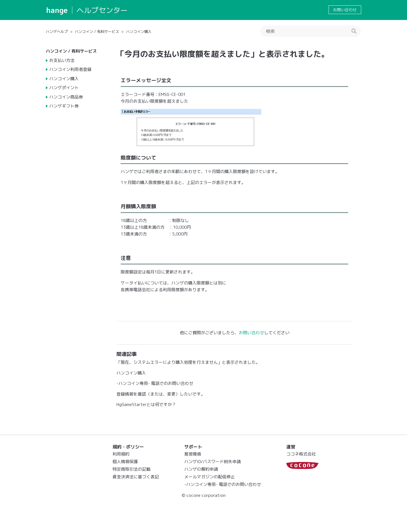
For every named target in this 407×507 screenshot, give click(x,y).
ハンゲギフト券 (64, 106)
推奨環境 (192, 454)
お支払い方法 (62, 60)
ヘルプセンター (102, 10)
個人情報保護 (125, 462)
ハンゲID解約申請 (201, 469)
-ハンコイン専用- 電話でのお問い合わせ (154, 383)
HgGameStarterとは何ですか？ (146, 404)
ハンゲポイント (64, 88)
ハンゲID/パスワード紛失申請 (212, 462)
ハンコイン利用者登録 (70, 69)
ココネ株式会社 (301, 454)
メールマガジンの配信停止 (209, 477)
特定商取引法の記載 (131, 469)
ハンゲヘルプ (57, 31)
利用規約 (121, 454)
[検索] (310, 31)
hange (57, 10)
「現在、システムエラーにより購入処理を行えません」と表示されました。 (188, 362)
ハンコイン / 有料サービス (97, 31)
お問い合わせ (345, 9)
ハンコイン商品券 (66, 97)
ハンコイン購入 (139, 31)
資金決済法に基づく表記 (136, 477)
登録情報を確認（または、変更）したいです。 (160, 394)
